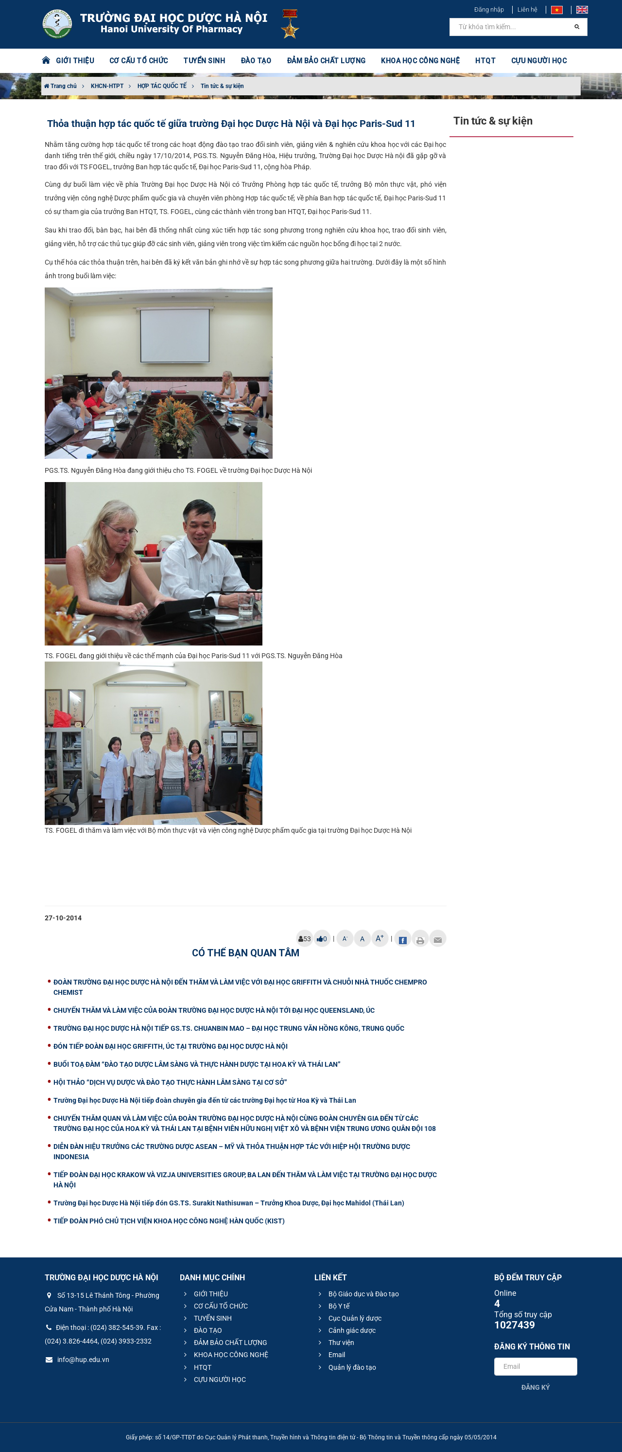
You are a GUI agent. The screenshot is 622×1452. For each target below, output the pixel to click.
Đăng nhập (489, 9)
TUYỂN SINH (204, 60)
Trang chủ (60, 86)
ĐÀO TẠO (256, 60)
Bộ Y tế (332, 1306)
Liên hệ (527, 9)
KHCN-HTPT (107, 86)
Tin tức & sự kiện (222, 86)
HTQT (485, 60)
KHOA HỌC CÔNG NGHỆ (420, 60)
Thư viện (335, 1342)
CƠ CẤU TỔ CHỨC (138, 60)
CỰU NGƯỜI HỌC (539, 60)
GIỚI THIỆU (75, 60)
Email (330, 1355)
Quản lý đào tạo (346, 1367)
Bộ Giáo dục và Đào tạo (357, 1294)
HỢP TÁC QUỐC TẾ (162, 86)
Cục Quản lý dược (348, 1318)
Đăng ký (535, 1387)
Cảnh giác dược (346, 1330)
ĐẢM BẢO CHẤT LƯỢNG (326, 60)
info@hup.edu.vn (77, 1359)
